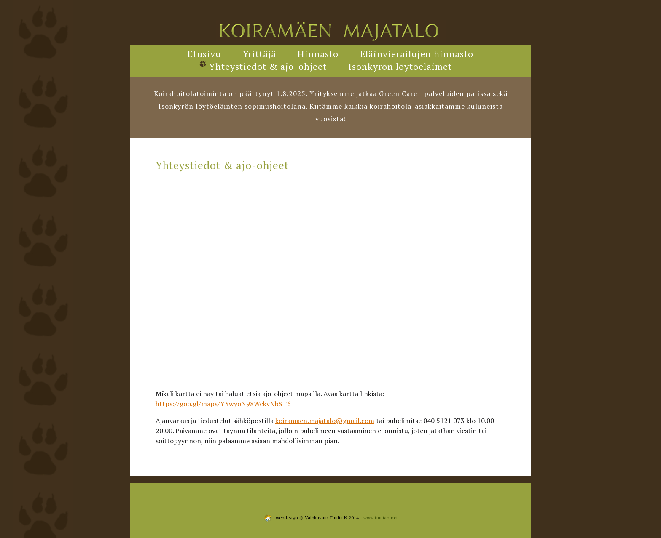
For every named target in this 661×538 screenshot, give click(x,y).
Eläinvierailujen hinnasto (416, 54)
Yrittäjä (259, 54)
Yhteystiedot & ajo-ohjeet (268, 66)
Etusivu (204, 54)
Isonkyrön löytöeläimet (400, 66)
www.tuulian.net (380, 518)
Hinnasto (318, 54)
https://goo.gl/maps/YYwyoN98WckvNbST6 (223, 403)
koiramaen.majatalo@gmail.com (324, 420)
